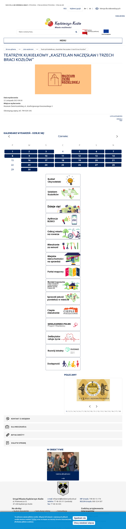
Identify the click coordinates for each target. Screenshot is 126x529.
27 (96, 165)
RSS (65, 9)
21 (113, 160)
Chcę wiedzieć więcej (84, 523)
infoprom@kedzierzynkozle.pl (64, 499)
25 (63, 165)
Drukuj (119, 119)
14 (113, 156)
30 (29, 169)
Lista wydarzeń (28, 49)
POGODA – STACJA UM (56, 5)
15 (109, 411)
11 (63, 156)
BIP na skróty (17, 435)
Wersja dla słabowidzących (110, 9)
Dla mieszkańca (18, 427)
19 (79, 160)
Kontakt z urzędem (20, 419)
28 (113, 165)
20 (96, 160)
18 (63, 160)
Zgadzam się (80, 518)
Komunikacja (62, 511)
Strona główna (11, 49)
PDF (121, 120)
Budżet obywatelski (21, 511)
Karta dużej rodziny (43, 511)
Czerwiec (63, 136)
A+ (85, 8)
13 (96, 156)
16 (29, 160)
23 (29, 165)
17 (46, 160)
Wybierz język (75, 9)
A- (90, 8)
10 (46, 156)
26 (79, 165)
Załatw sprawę (18, 443)
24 (46, 165)
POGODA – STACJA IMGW (38, 5)
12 (79, 156)
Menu (63, 40)
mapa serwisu (120, 16)
